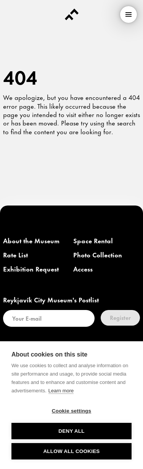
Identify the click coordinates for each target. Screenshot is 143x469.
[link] (31, 241)
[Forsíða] (71, 14)
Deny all (71, 431)
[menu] (128, 14)
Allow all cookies (71, 451)
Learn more (61, 391)
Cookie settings (72, 411)
